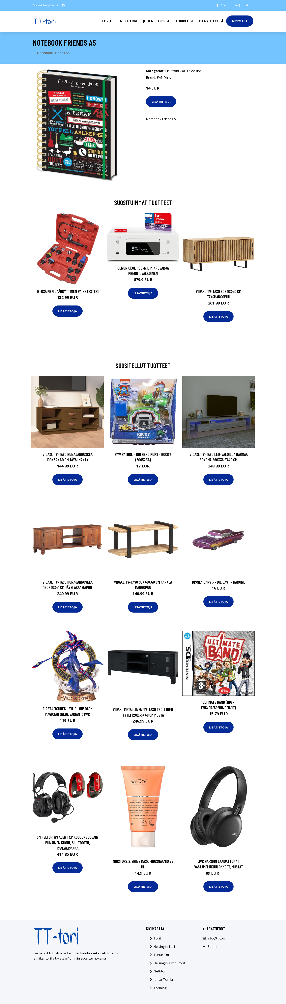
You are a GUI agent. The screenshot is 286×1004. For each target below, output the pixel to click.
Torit (157, 938)
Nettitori (128, 21)
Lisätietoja (161, 101)
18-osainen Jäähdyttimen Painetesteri (68, 291)
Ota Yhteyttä (211, 21)
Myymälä (239, 21)
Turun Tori (162, 955)
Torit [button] (107, 21)
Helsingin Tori (164, 946)
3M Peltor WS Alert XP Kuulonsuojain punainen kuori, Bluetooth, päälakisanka (67, 842)
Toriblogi (184, 21)
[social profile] (63, 5)
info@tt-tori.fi (241, 5)
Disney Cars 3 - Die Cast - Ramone (218, 581)
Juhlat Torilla (156, 21)
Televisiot (193, 71)
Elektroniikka (175, 71)
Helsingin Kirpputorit (169, 963)
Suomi (225, 5)
